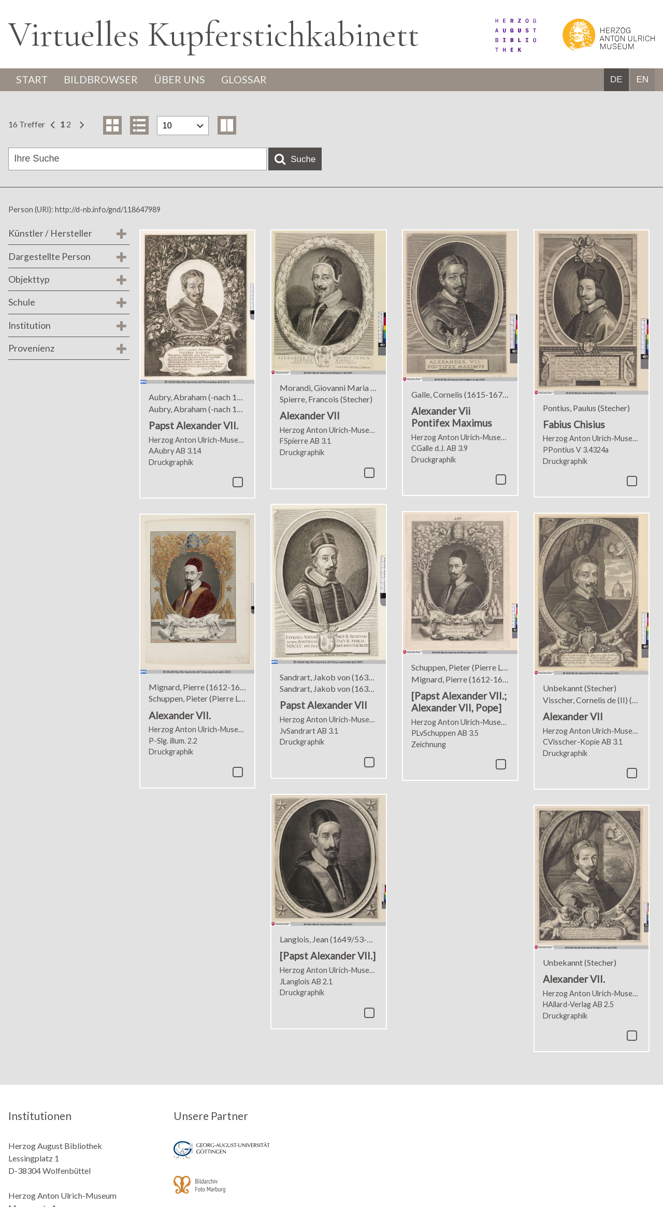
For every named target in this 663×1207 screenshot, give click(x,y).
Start (33, 80)
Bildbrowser (102, 80)
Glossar (247, 80)
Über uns (181, 80)
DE (616, 80)
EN (642, 80)
